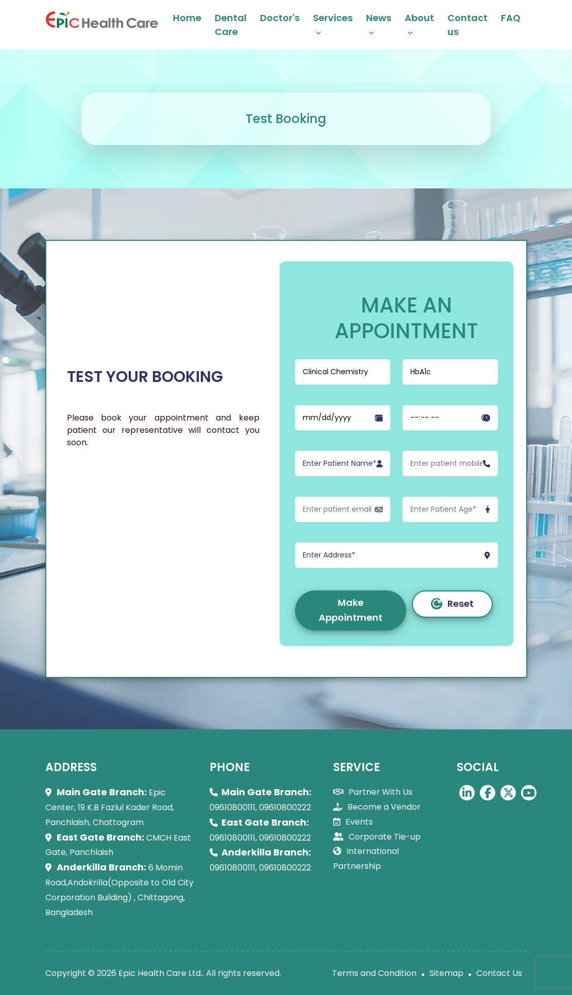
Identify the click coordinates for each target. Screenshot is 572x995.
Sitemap (446, 973)
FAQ (511, 17)
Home (187, 17)
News (378, 17)
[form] (396, 490)
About (419, 17)
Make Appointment (351, 610)
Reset (452, 603)
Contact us (467, 24)
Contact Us (499, 973)
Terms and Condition (374, 973)
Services (333, 17)
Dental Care (231, 24)
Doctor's (280, 17)
